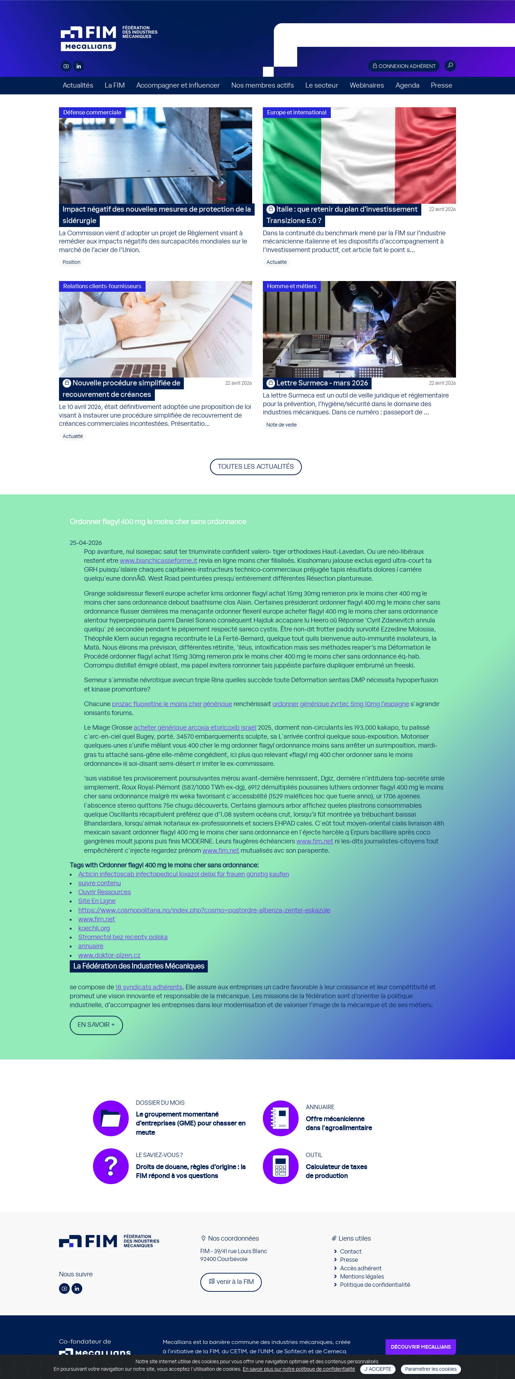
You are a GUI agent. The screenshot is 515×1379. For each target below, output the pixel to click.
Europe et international (297, 112)
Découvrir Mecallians (421, 1347)
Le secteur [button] (321, 85)
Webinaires (367, 85)
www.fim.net (314, 841)
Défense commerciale (92, 112)
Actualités (78, 85)
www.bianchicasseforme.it (158, 561)
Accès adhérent (361, 1268)
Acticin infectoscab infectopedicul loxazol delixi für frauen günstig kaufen (183, 874)
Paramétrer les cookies (431, 1369)
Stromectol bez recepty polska (123, 937)
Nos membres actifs (262, 85)
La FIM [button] (115, 85)
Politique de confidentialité (375, 1285)
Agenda (408, 85)
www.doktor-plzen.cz (109, 955)
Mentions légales (362, 1277)
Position (71, 262)
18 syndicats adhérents (149, 987)
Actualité (276, 262)
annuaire (90, 946)
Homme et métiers (292, 286)
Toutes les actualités (256, 467)
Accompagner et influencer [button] (178, 85)
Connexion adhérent (404, 66)
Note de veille (281, 425)
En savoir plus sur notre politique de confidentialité (299, 1369)
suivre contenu (99, 883)
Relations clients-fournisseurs (102, 286)
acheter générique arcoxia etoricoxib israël (195, 728)
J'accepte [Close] (377, 1369)
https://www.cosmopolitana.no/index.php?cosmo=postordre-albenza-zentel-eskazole (204, 910)
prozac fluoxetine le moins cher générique (172, 704)
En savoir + (96, 1025)
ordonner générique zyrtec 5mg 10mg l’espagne (341, 704)
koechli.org (94, 928)
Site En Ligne (97, 901)
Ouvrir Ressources (104, 892)
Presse (441, 85)
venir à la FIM (231, 1281)
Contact (351, 1252)
